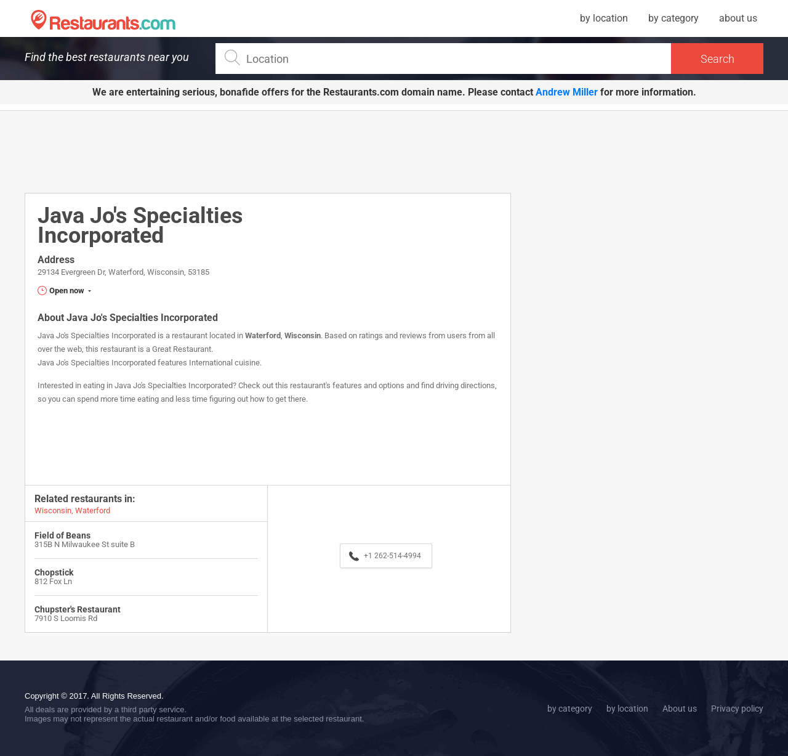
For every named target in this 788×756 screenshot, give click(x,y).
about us (738, 18)
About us (679, 708)
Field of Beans (62, 535)
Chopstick (53, 572)
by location (604, 18)
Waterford (263, 335)
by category (673, 18)
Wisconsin (302, 335)
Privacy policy (737, 708)
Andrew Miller (567, 92)
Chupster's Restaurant (77, 609)
